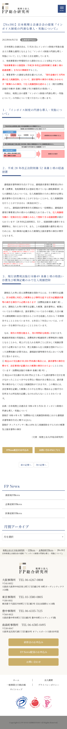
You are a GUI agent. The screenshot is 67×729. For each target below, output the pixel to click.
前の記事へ (26, 464)
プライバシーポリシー (48, 684)
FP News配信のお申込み (33, 652)
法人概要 (48, 680)
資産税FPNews (12, 495)
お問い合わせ (33, 662)
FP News (12, 486)
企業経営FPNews (29, 39)
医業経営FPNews (13, 513)
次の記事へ (41, 464)
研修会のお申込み (33, 642)
